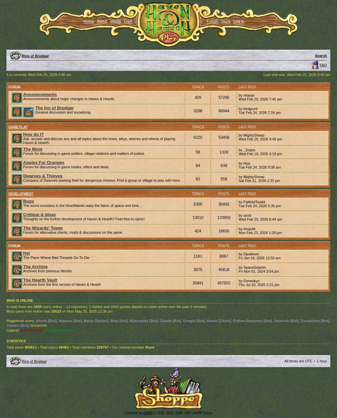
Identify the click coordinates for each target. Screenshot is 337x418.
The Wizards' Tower (43, 228)
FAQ (323, 65)
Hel (26, 253)
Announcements (40, 94)
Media (115, 21)
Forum (212, 21)
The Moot (32, 149)
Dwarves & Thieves (42, 175)
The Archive (35, 266)
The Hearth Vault (40, 280)
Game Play (18, 127)
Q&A (128, 21)
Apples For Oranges (43, 162)
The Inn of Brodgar (54, 107)
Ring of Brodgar (35, 56)
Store (226, 21)
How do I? (33, 134)
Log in (238, 21)
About (102, 21)
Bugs (28, 201)
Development (20, 194)
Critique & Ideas (39, 214)
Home (89, 21)
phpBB (148, 413)
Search (321, 56)
